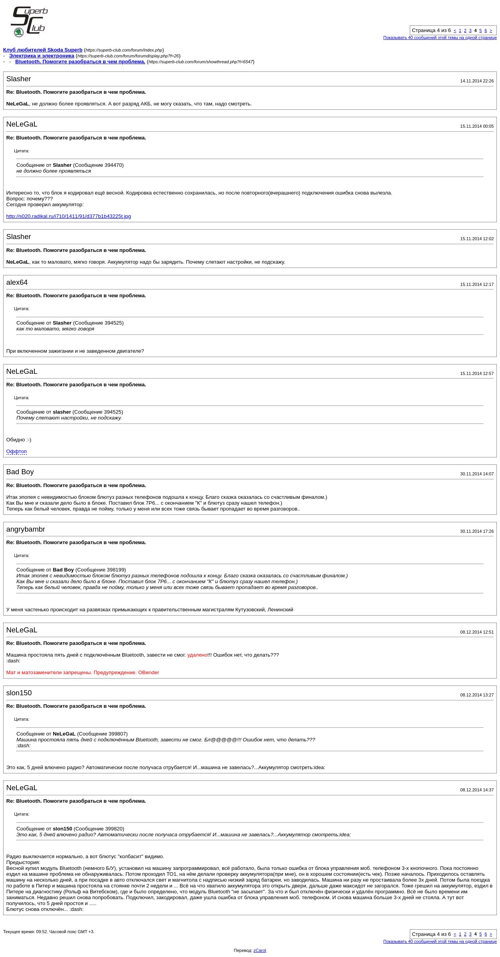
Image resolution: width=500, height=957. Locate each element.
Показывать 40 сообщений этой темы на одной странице (440, 37)
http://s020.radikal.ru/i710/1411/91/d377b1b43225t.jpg (68, 216)
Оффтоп (16, 451)
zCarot (260, 950)
